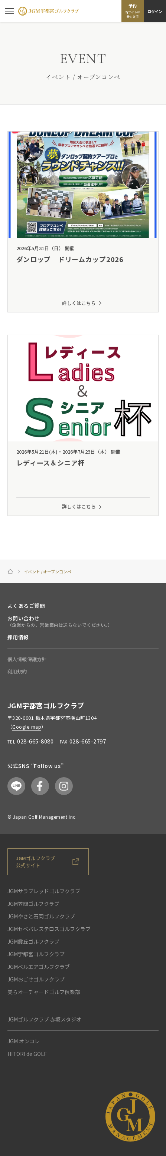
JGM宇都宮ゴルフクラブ (36, 954)
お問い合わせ (23, 618)
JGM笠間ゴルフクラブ (33, 903)
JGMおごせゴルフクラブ (36, 979)
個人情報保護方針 (27, 659)
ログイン (154, 11)
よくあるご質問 (26, 605)
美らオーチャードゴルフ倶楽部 (43, 992)
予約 (132, 11)
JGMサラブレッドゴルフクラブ (43, 891)
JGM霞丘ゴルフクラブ (33, 941)
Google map (26, 726)
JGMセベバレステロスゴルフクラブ (49, 929)
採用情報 (18, 637)
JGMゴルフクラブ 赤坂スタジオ (44, 1019)
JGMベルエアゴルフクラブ (38, 966)
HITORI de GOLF (27, 1053)
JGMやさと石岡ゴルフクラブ (41, 916)
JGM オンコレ (23, 1041)
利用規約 (17, 671)
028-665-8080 (35, 741)
